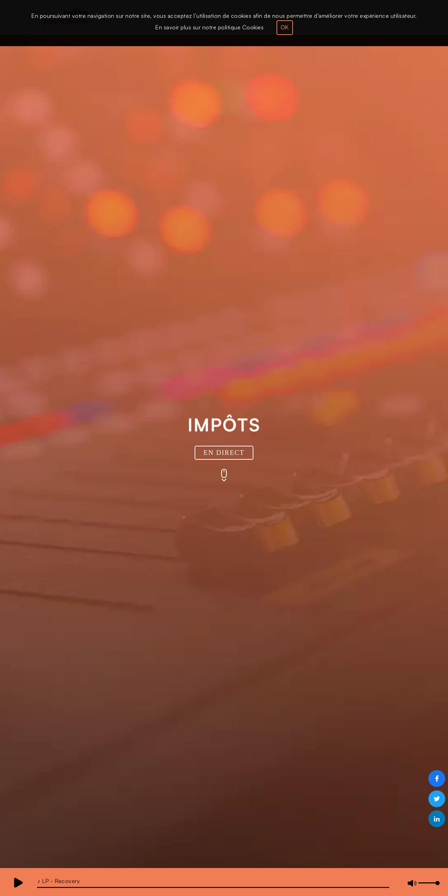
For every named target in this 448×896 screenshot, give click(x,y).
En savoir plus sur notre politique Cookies (209, 27)
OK (285, 27)
